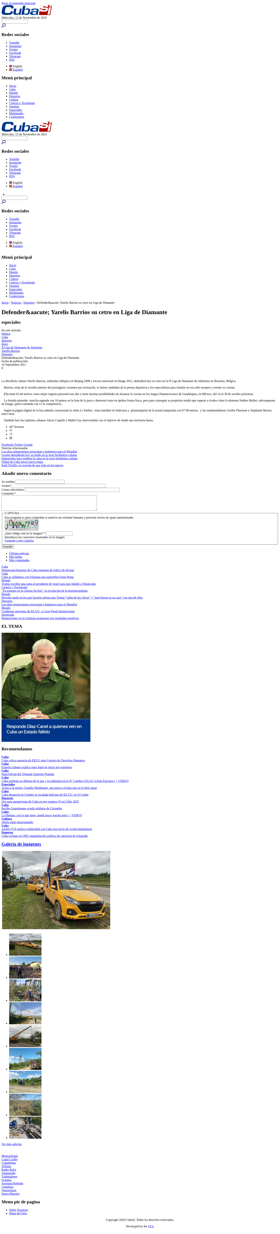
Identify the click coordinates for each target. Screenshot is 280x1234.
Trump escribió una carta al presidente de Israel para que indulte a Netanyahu (49, 586)
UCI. (151, 1229)
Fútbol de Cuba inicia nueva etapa (22, 461)
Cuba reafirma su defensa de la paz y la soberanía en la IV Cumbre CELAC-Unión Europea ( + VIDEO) (65, 783)
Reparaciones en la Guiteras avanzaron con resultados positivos (40, 621)
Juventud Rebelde (12, 1186)
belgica (6, 333)
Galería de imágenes (21, 846)
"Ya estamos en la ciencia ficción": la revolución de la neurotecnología (45, 593)
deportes (7, 340)
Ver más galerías (12, 1147)
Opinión (14, 106)
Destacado (8, 617)
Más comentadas (19, 563)
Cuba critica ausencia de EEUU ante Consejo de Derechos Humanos (43, 763)
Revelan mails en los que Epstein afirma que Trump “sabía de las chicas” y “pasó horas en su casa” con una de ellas (72, 600)
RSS (11, 59)
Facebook (15, 53)
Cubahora (7, 1189)
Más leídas (15, 559)
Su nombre (9, 481)
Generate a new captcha (19, 543)
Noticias (16, 302)
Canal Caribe (10, 1162)
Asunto (6, 485)
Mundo (13, 92)
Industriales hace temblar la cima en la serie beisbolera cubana (39, 458)
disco (5, 344)
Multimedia (16, 113)
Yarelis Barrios (11, 350)
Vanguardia (8, 1176)
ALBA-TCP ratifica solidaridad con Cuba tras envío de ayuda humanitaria (47, 831)
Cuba (12, 89)
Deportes (14, 96)
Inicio (12, 86)
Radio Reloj (9, 1172)
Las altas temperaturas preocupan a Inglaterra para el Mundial (39, 451)
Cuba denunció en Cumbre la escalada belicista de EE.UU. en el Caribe (45, 797)
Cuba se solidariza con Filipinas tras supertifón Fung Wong (38, 579)
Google (28, 444)
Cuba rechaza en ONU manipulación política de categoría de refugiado (45, 838)
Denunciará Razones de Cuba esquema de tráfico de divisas (38, 573)
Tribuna (6, 1169)
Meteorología (10, 1158)
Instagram (15, 46)
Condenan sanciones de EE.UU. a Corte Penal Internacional (38, 614)
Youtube (14, 42)
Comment (9, 493)
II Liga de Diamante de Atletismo (22, 347)
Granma (6, 1182)
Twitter (13, 49)
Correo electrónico (13, 489)
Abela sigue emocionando (17, 825)
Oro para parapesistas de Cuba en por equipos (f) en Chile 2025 (40, 804)
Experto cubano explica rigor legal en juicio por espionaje (37, 770)
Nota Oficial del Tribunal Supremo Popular (28, 777)
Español (16, 69)
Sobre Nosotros (18, 1212)
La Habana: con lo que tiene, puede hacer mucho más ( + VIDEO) (42, 818)
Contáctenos (16, 116)
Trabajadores (9, 1179)
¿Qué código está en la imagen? (25, 536)
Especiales (15, 110)
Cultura (13, 99)
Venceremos (9, 1193)
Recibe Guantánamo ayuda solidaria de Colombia (32, 811)
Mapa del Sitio (18, 1216)
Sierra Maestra (10, 1196)
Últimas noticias (19, 556)
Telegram (15, 56)
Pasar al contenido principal (18, 3)
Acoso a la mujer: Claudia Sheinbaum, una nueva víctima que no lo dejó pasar (49, 790)
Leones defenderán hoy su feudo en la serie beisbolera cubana (39, 455)
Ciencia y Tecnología (22, 103)
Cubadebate (9, 1165)
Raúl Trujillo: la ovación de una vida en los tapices (32, 465)
